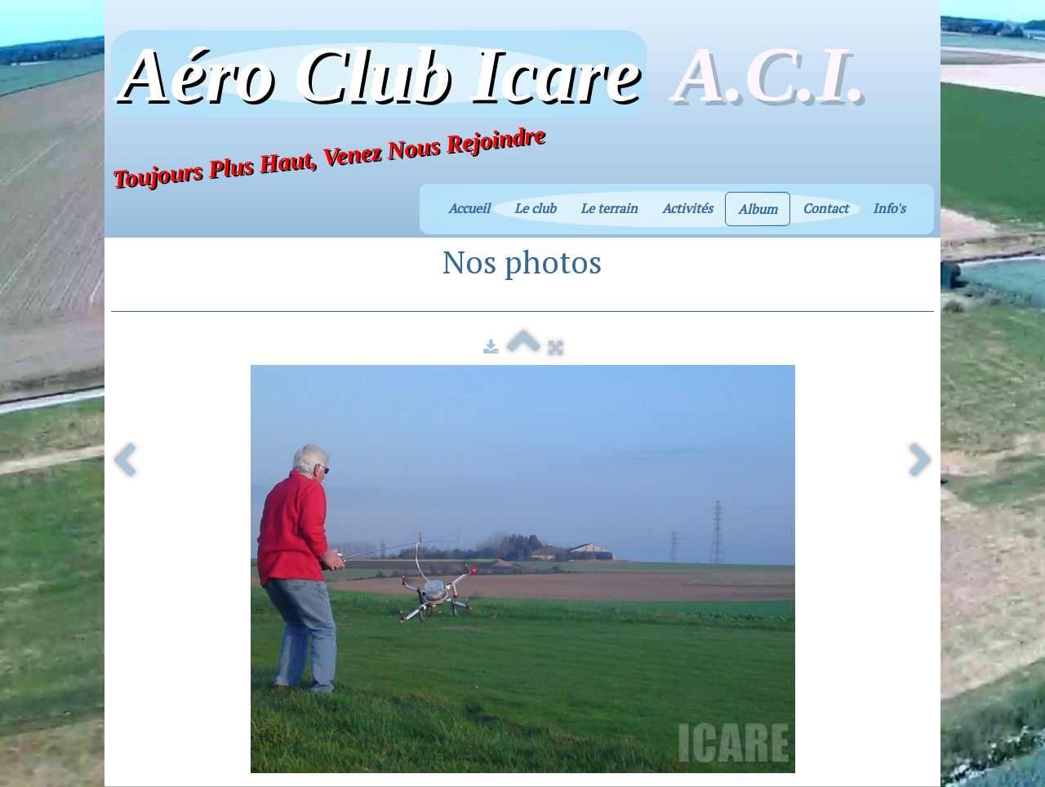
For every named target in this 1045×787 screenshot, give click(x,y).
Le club (535, 208)
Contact (825, 208)
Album (757, 209)
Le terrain (609, 208)
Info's (889, 208)
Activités (687, 208)
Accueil (469, 208)
